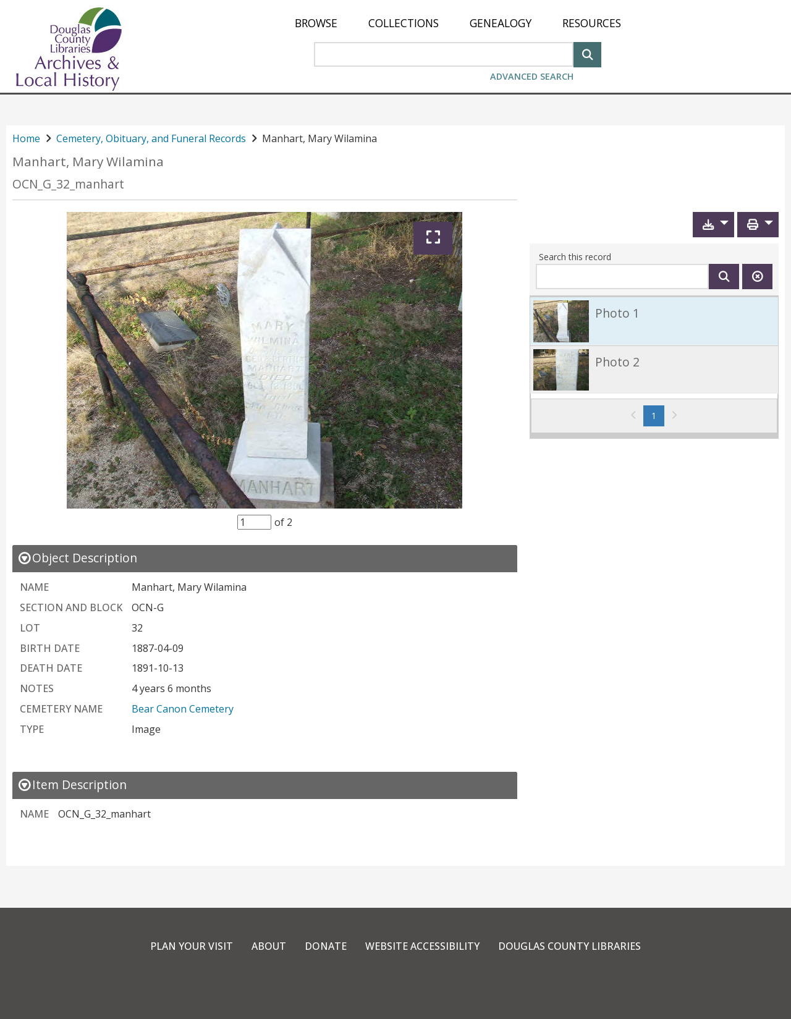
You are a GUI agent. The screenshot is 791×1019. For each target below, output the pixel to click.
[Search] (587, 53)
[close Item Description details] (72, 784)
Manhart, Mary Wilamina (88, 161)
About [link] (269, 946)
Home (26, 138)
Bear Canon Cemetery (183, 709)
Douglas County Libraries (569, 946)
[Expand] (432, 238)
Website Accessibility (422, 946)
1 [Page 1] (657, 415)
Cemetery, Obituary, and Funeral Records (151, 138)
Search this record (575, 257)
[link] (654, 321)
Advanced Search (531, 76)
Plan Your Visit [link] (191, 946)
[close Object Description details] (77, 557)
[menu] (458, 23)
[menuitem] (316, 23)
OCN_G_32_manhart (68, 183)
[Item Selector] (254, 522)
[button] (713, 224)
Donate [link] (326, 946)
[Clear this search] (757, 276)
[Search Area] (443, 54)
